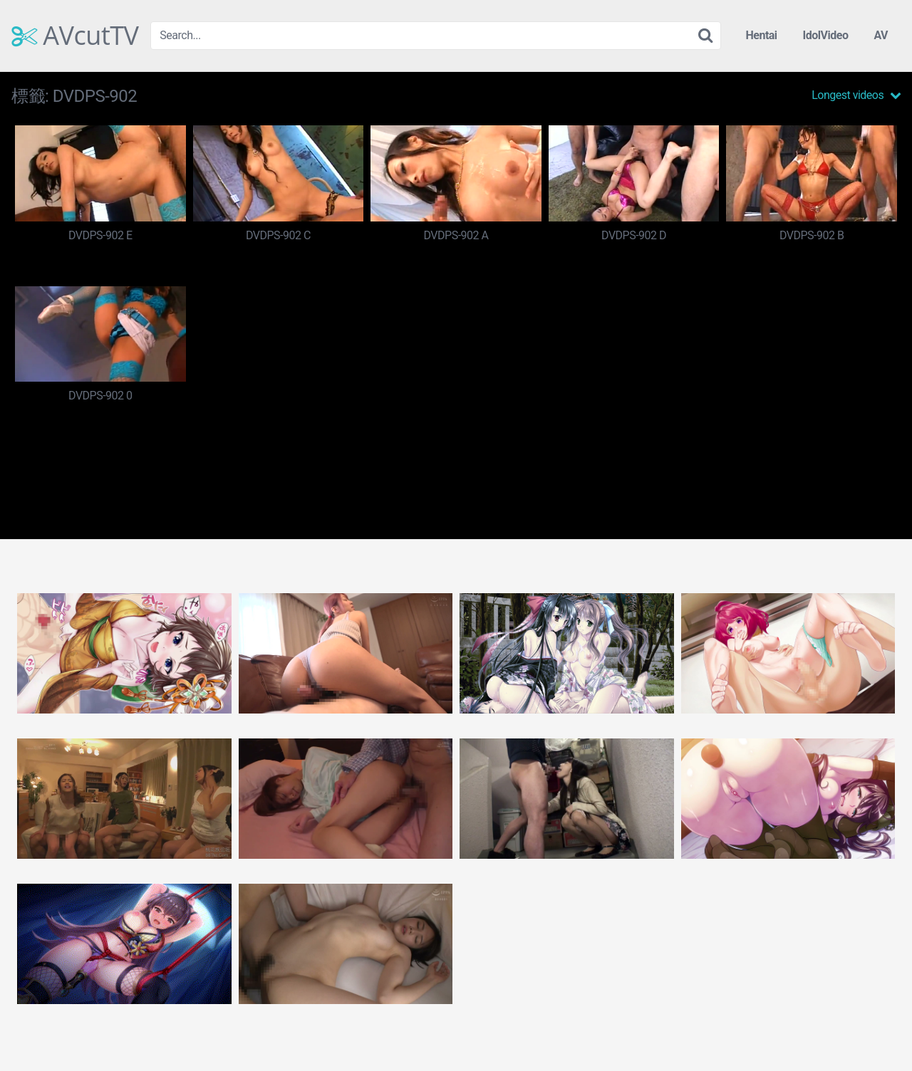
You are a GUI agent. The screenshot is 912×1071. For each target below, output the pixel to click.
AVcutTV (75, 35)
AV (881, 35)
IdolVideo (826, 35)
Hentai (761, 35)
